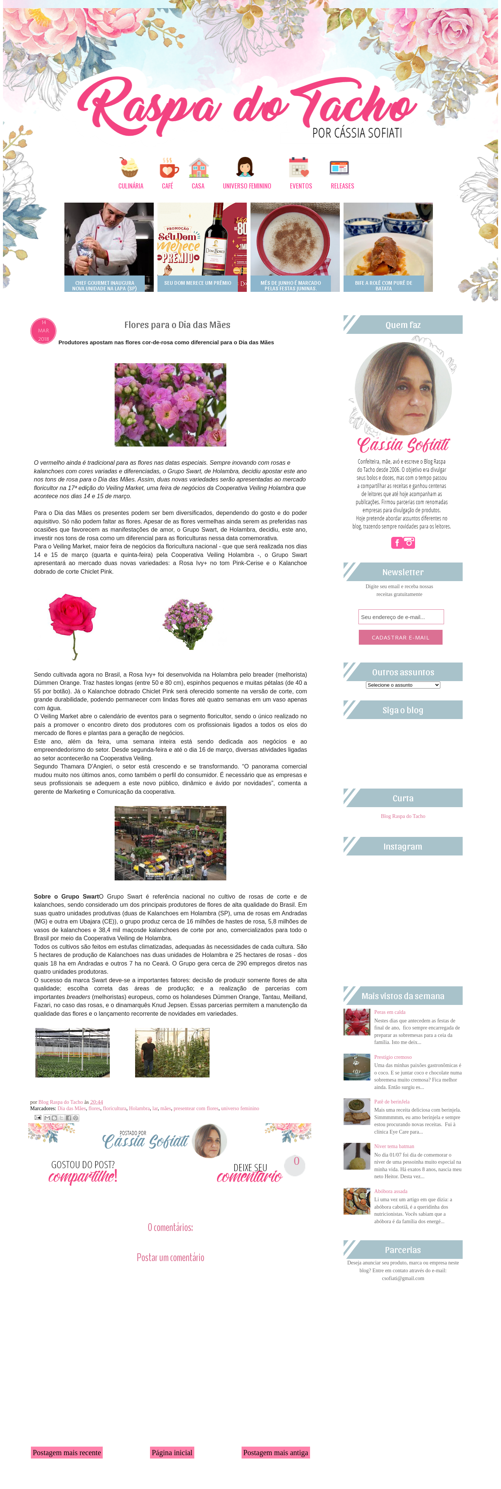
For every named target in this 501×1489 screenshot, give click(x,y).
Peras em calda (390, 1012)
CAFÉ (167, 185)
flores (94, 1108)
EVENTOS (301, 185)
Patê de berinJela (392, 1102)
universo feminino (240, 1108)
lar (155, 1108)
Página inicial (172, 1452)
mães (165, 1108)
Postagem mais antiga (275, 1452)
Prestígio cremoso (393, 1057)
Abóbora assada (391, 1191)
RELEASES (342, 185)
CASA (198, 185)
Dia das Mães (71, 1108)
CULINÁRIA (130, 185)
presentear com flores (196, 1108)
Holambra (139, 1108)
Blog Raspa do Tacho (61, 1102)
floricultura (115, 1108)
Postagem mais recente (67, 1452)
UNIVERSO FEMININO (247, 185)
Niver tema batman (394, 1146)
